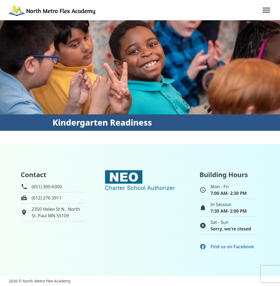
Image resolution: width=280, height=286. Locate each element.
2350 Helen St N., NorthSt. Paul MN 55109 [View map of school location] (56, 212)
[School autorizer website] (140, 203)
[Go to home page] (52, 10)
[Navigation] (266, 10)
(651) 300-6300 (47, 187)
